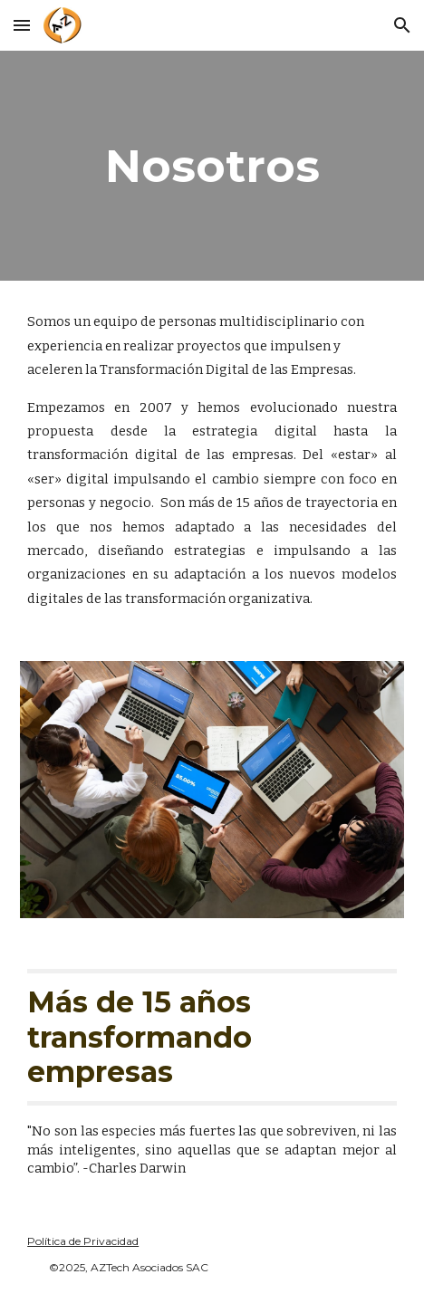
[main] (212, 165)
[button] (21, 25)
